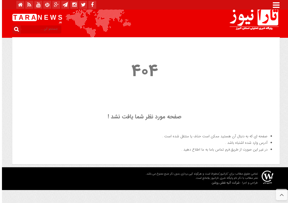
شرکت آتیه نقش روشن (224, 182)
